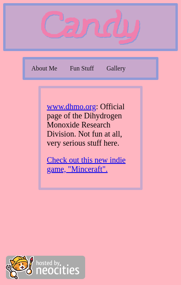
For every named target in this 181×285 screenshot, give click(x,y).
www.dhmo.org (71, 106)
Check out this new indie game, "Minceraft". (86, 164)
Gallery (116, 68)
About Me (44, 68)
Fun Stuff (82, 68)
